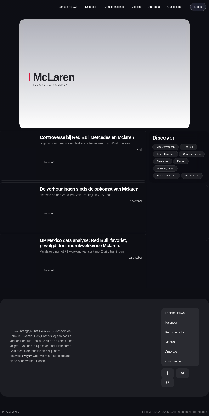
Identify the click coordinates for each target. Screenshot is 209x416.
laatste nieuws (47, 331)
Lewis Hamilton (165, 154)
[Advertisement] (179, 213)
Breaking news (165, 168)
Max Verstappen (165, 146)
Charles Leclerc (192, 154)
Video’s (136, 6)
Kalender (90, 6)
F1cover (14, 331)
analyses (27, 355)
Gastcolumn (174, 6)
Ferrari (180, 161)
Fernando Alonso (166, 175)
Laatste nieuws (68, 6)
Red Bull (188, 146)
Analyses (154, 6)
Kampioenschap (114, 6)
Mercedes (162, 161)
